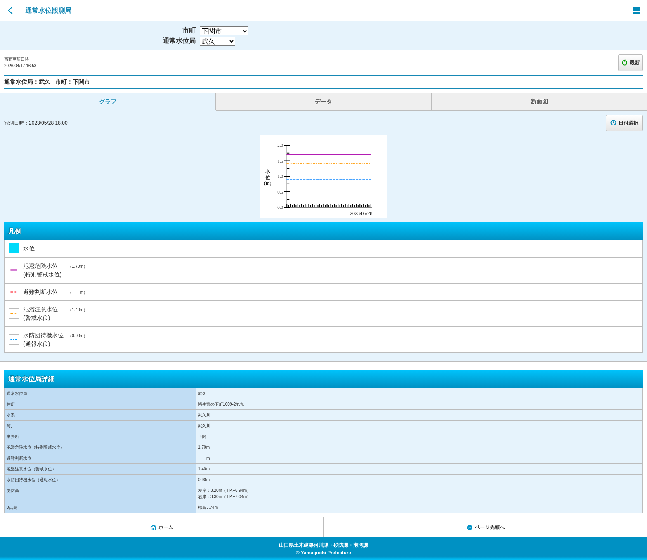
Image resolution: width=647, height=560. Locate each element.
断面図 (539, 101)
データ (323, 101)
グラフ (107, 101)
